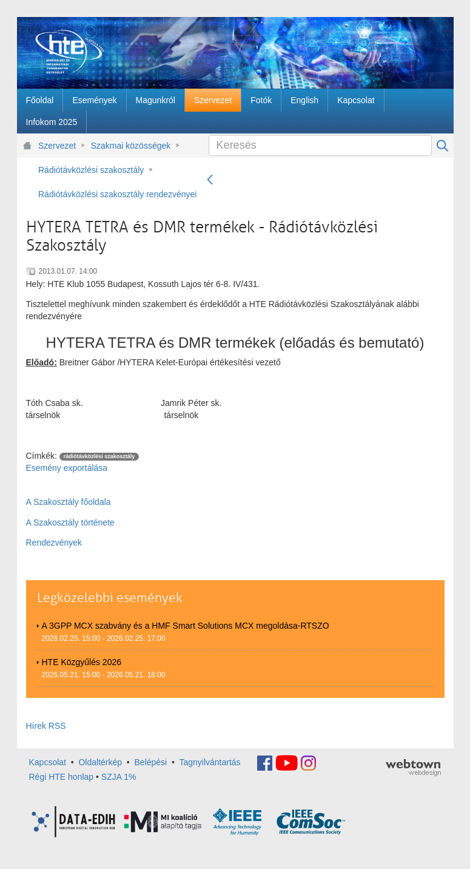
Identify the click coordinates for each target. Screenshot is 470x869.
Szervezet (57, 145)
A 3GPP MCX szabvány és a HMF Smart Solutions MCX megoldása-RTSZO (185, 626)
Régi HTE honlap (61, 777)
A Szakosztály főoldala (68, 502)
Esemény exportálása (67, 468)
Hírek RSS (46, 726)
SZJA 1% (118, 777)
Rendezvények (54, 542)
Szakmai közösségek (131, 145)
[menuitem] (40, 100)
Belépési (151, 762)
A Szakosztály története (70, 522)
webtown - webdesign (413, 767)
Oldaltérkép (100, 762)
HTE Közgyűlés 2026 (82, 662)
